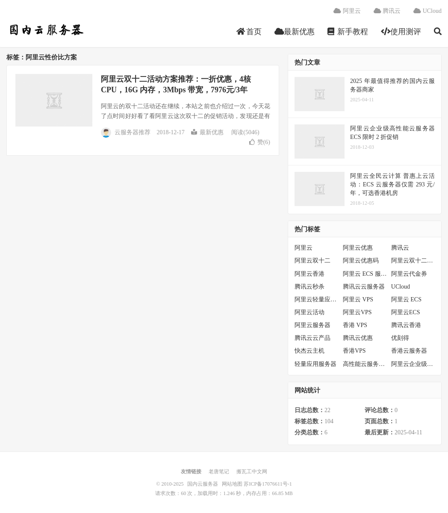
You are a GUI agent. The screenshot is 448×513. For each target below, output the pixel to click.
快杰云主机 (309, 351)
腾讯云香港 (406, 325)
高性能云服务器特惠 (365, 364)
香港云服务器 (409, 351)
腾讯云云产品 (312, 338)
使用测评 (401, 31)
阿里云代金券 (409, 274)
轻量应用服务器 (315, 364)
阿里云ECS (405, 312)
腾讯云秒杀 (309, 286)
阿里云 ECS (406, 299)
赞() (259, 142)
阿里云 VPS (358, 299)
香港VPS (354, 351)
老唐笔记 (219, 472)
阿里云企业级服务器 (413, 364)
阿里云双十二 (312, 260)
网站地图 (232, 484)
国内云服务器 (45, 30)
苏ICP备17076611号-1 (268, 484)
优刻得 (400, 338)
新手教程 (347, 31)
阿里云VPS (357, 312)
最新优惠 (294, 31)
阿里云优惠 (358, 248)
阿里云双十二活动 (413, 260)
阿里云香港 (309, 274)
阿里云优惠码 (361, 260)
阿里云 (347, 11)
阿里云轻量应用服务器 (317, 299)
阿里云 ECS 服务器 (365, 274)
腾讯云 (387, 11)
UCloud (427, 11)
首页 (249, 31)
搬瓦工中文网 (251, 472)
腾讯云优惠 (358, 338)
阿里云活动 (309, 312)
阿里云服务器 (312, 325)
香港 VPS (355, 325)
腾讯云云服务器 (364, 286)
